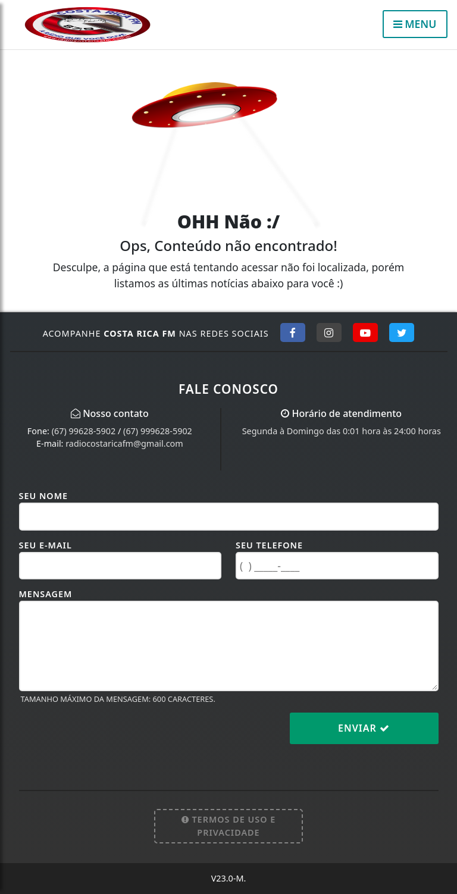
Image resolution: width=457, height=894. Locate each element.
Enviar (364, 728)
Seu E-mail (45, 545)
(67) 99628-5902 (84, 431)
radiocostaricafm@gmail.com (124, 443)
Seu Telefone (269, 545)
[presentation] (109, 737)
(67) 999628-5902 (157, 431)
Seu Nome (43, 495)
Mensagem (46, 594)
